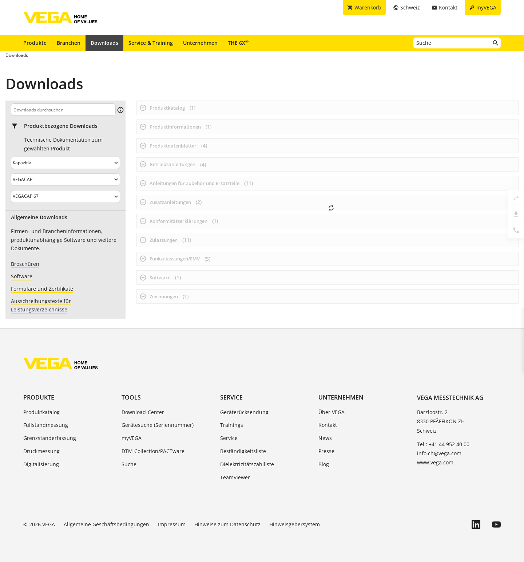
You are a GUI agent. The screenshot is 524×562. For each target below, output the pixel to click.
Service (231, 397)
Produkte (35, 42)
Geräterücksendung (244, 412)
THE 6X (238, 42)
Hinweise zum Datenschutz (227, 524)
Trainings (231, 424)
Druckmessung (41, 451)
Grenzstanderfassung (49, 438)
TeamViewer (235, 477)
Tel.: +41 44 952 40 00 (443, 444)
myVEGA (132, 438)
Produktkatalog (41, 412)
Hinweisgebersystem (294, 524)
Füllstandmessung (45, 424)
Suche (129, 464)
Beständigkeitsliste (243, 451)
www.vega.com (435, 462)
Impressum (172, 524)
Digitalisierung (41, 464)
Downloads (104, 42)
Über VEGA (331, 412)
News (325, 438)
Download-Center (143, 412)
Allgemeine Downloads (39, 217)
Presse (326, 451)
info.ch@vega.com (439, 453)
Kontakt (327, 424)
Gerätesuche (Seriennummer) (158, 424)
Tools (131, 397)
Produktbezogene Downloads (61, 126)
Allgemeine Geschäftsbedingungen (106, 524)
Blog (323, 464)
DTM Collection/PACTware (153, 451)
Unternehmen (200, 42)
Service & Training (150, 42)
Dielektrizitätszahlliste (247, 464)
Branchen (68, 42)
